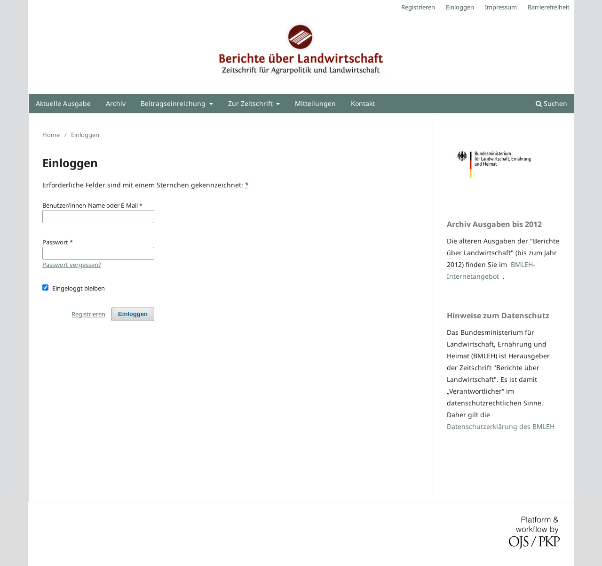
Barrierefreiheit (549, 7)
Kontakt (363, 103)
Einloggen (460, 7)
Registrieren (418, 7)
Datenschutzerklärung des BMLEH (500, 426)
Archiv (116, 103)
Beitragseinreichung (174, 103)
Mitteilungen (315, 103)
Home (51, 134)
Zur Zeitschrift (251, 103)
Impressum (501, 7)
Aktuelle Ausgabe (63, 103)
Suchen (551, 103)
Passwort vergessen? (71, 264)
